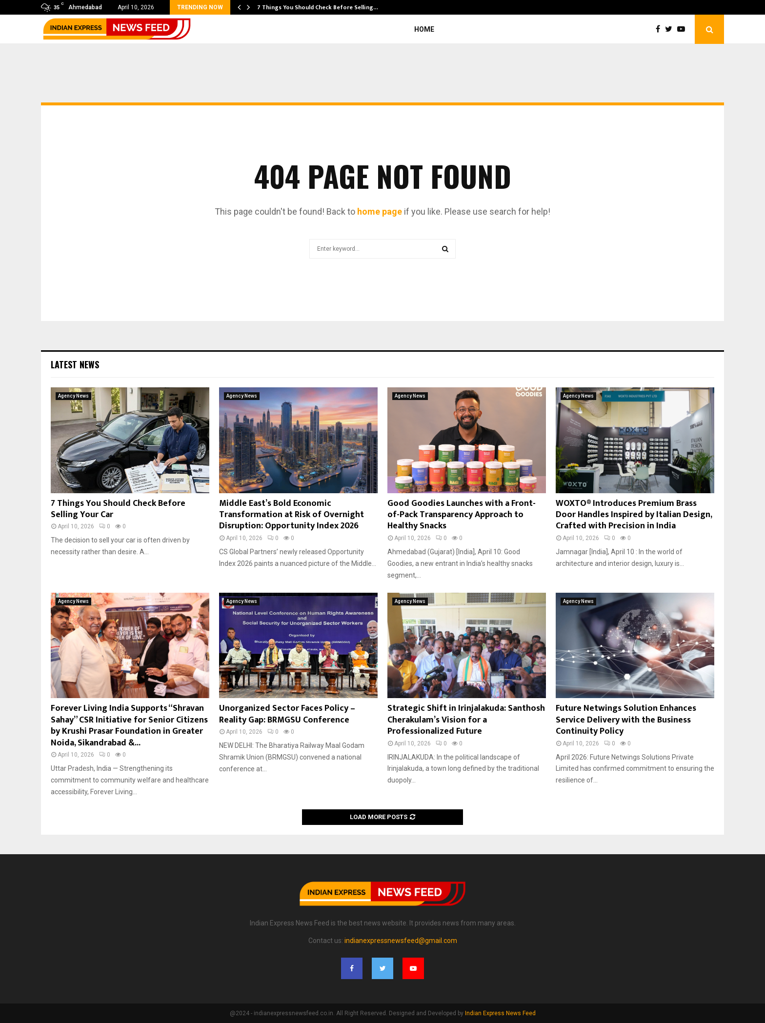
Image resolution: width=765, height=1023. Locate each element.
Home (424, 29)
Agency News (73, 396)
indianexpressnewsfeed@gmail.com (400, 940)
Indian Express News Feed (500, 1013)
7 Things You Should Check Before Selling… (317, 7)
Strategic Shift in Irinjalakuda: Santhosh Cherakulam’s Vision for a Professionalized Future (466, 720)
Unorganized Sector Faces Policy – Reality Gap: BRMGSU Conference (287, 714)
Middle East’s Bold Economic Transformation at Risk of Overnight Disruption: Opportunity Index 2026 (291, 515)
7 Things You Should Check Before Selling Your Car (118, 509)
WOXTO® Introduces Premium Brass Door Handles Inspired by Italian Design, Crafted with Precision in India (634, 515)
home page (379, 211)
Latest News (75, 364)
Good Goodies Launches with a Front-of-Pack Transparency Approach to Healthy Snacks (461, 515)
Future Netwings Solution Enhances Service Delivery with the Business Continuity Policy (626, 720)
